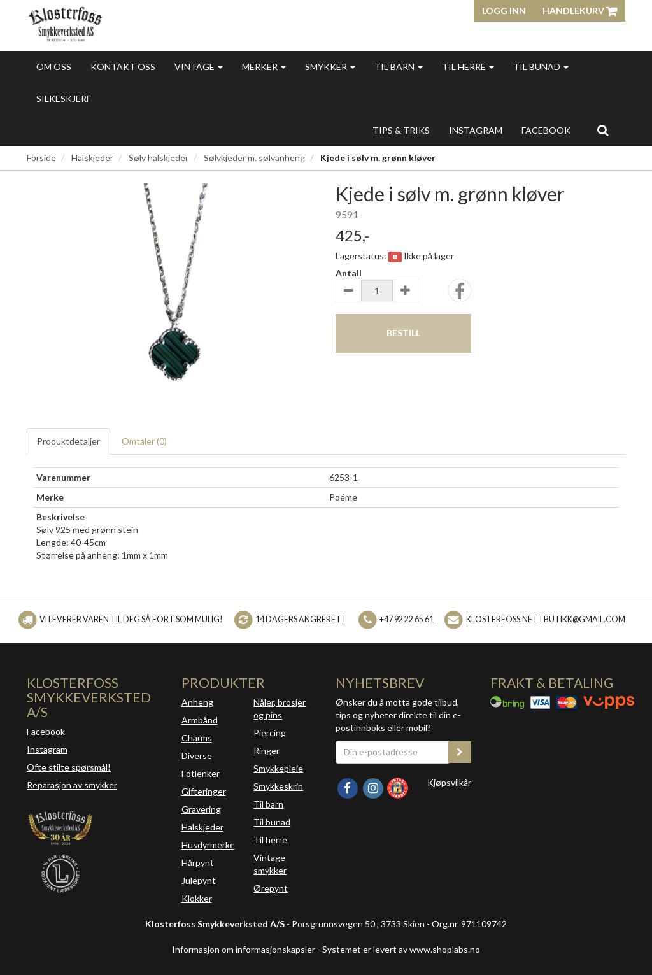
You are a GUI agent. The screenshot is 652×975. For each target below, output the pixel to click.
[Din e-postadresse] (392, 752)
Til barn (398, 66)
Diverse (196, 755)
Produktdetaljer (68, 441)
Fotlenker (200, 773)
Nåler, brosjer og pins (279, 708)
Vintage (198, 66)
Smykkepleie (278, 768)
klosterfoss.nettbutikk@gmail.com (545, 619)
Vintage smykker (270, 864)
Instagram (47, 749)
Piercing (269, 732)
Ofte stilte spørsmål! (69, 767)
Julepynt (198, 880)
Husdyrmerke (208, 844)
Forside (41, 157)
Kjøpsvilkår (449, 782)
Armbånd (199, 720)
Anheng (197, 702)
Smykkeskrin (278, 786)
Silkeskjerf (63, 98)
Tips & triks (401, 130)
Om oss (53, 66)
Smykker (330, 66)
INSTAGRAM (475, 130)
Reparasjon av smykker (72, 784)
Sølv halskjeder (158, 157)
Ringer (266, 750)
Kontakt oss (122, 66)
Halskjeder (92, 157)
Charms (196, 737)
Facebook (46, 731)
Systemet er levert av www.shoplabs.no (401, 949)
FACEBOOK (545, 130)
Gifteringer (203, 791)
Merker (264, 66)
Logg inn (504, 10)
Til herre (468, 66)
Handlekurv (579, 10)
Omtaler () (144, 441)
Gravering (201, 809)
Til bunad (541, 66)
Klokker (196, 898)
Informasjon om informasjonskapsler (243, 949)
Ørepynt (270, 888)
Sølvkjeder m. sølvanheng (254, 157)
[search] (603, 130)
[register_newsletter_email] (459, 752)
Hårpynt (197, 862)
